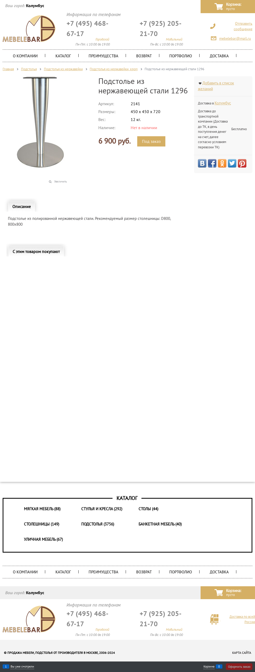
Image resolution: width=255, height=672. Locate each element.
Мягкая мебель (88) (42, 508)
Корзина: (233, 7)
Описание (21, 206)
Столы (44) (148, 508)
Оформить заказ (239, 667)
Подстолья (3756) (97, 524)
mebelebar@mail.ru (235, 38)
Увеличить (60, 181)
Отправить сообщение (243, 26)
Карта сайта (241, 653)
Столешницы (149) (41, 524)
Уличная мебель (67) (43, 539)
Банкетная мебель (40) (160, 524)
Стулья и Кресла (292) (101, 508)
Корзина (209, 666)
